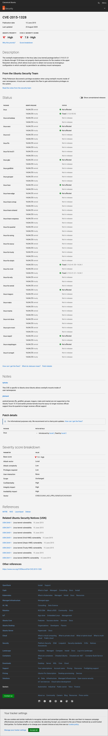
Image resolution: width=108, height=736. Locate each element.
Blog (66, 695)
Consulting (63, 590)
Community (62, 610)
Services (64, 621)
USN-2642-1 (7, 548)
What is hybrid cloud (84, 636)
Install (40, 585)
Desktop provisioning (66, 673)
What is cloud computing (47, 636)
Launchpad (19, 512)
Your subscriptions (45, 668)
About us (41, 695)
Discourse (78, 668)
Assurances (42, 646)
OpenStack (7, 585)
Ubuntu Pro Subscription (47, 673)
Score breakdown (26, 43)
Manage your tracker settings (15, 730)
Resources (80, 595)
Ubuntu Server (8, 631)
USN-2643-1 (7, 553)
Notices (93, 643)
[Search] (98, 3)
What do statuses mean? (31, 366)
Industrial (51, 687)
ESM (55, 643)
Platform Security (44, 643)
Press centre (83, 695)
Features (41, 621)
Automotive (42, 687)
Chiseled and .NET (76, 656)
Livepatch (62, 643)
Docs (71, 590)
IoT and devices (44, 682)
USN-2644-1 (7, 543)
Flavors (63, 626)
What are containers (45, 656)
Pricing (69, 668)
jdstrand (6, 396)
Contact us (8, 696)
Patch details (47, 366)
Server (48, 663)
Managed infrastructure (11, 600)
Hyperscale (42, 631)
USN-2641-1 (7, 558)
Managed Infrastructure (67, 678)
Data (43, 678)
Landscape (7, 651)
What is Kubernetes (45, 595)
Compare (59, 651)
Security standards (75, 643)
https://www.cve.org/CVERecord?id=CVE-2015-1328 (22, 569)
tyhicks (5, 383)
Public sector (62, 687)
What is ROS (51, 610)
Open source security (85, 678)
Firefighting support (91, 668)
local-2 (51, 433)
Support (48, 585)
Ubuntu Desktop (9, 626)
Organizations (43, 626)
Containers (7, 656)
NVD (11, 512)
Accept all (33, 730)
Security (6, 643)
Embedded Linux (53, 616)
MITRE (5, 512)
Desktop (41, 663)
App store (41, 616)
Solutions (6, 678)
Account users (59, 668)
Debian (28, 512)
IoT (4, 616)
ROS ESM (41, 610)
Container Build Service (94, 656)
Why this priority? (9, 43)
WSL (55, 663)
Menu (104, 3)
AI (39, 678)
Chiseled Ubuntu (61, 656)
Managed (53, 590)
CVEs (86, 643)
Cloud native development (61, 682)
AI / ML (5, 605)
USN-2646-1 (7, 523)
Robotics (6, 610)
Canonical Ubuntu (9, 2)
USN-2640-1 (7, 533)
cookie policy (74, 724)
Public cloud (48, 638)
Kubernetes (7, 595)
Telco (70, 687)
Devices (79, 673)
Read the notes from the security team (17, 88)
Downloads (7, 663)
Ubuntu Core (7, 621)
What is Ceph (43, 590)
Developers (55, 626)
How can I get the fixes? (11, 366)
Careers (60, 695)
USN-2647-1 (7, 528)
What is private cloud (66, 636)
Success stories (53, 621)
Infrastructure (51, 678)
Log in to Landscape (84, 651)
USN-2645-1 (7, 538)
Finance (77, 687)
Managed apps (43, 600)
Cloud (5, 636)
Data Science (53, 605)
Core (60, 663)
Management (67, 616)
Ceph (4, 590)
